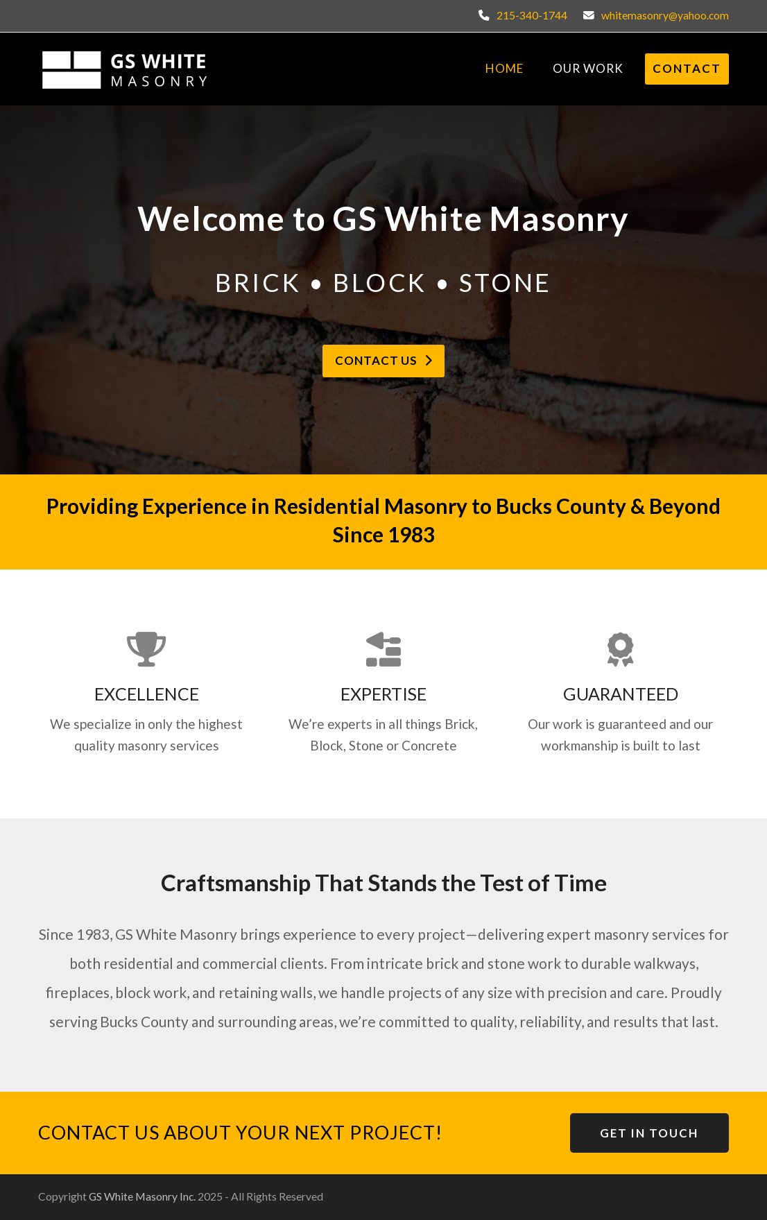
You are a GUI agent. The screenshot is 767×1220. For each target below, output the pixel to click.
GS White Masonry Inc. (142, 1196)
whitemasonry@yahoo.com (665, 15)
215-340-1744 (532, 15)
